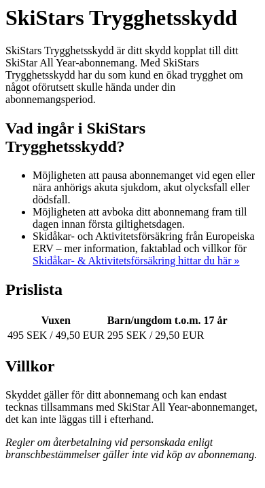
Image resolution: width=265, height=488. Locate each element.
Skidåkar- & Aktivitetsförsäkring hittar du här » (136, 260)
